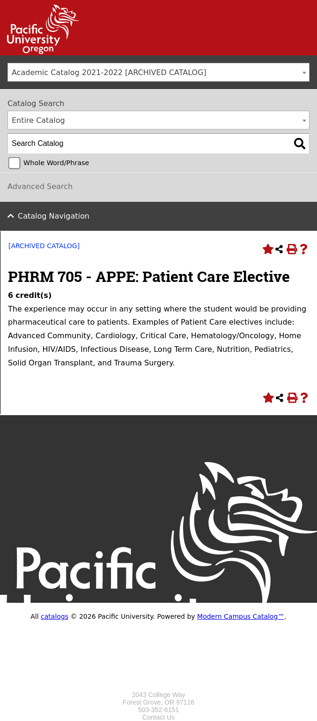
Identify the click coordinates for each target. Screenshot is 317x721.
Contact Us (158, 717)
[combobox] (158, 72)
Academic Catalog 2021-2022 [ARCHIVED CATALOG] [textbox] (109, 72)
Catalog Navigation (53, 216)
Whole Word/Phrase (56, 163)
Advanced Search (40, 186)
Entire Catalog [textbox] (38, 120)
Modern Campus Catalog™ (240, 616)
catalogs (54, 616)
